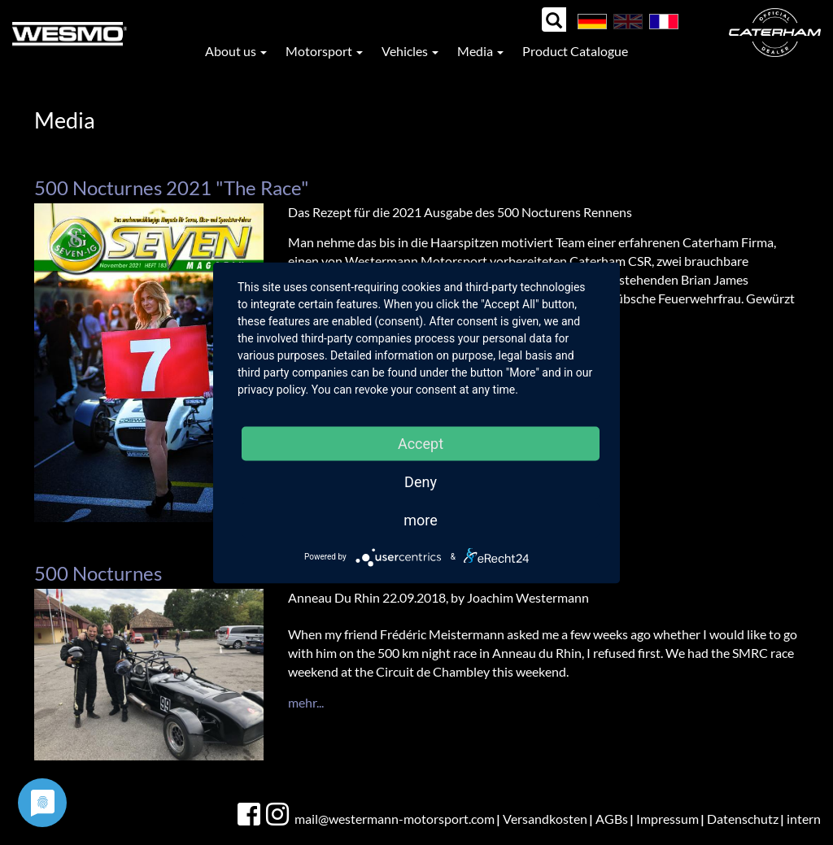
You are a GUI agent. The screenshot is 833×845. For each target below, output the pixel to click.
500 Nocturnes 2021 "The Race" (171, 187)
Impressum (667, 818)
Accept (420, 442)
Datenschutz (742, 818)
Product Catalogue (575, 51)
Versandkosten (545, 818)
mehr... (306, 702)
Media (480, 51)
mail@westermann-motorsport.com (394, 818)
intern (804, 818)
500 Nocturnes (98, 573)
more (420, 519)
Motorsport (324, 51)
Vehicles (410, 51)
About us (236, 51)
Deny (420, 481)
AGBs (611, 818)
